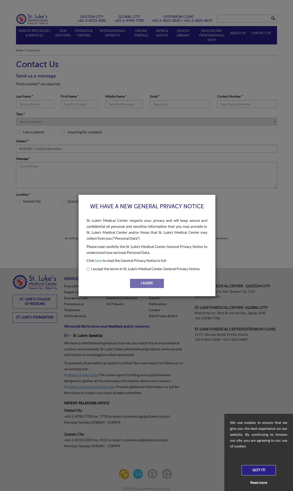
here (98, 260)
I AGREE (147, 283)
